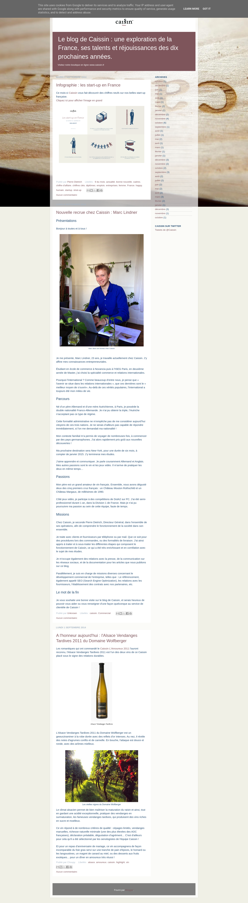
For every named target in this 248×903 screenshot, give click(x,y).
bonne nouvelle (124, 182)
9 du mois (100, 182)
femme (122, 185)
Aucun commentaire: (67, 195)
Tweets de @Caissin (165, 230)
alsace (91, 862)
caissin (93, 613)
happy (139, 185)
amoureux (101, 862)
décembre (160, 85)
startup (68, 190)
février (158, 106)
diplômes (90, 185)
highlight (120, 862)
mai (157, 94)
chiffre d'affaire (63, 185)
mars (157, 102)
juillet (157, 135)
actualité (110, 182)
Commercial (104, 613)
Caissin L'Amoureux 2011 (114, 648)
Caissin (73, 92)
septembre (160, 127)
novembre (160, 118)
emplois (101, 185)
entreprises (111, 185)
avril (157, 98)
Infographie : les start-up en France (88, 85)
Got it (207, 8)
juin (157, 89)
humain (60, 190)
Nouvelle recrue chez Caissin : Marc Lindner (96, 212)
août (157, 131)
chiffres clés (79, 185)
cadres (136, 182)
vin (127, 862)
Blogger (129, 890)
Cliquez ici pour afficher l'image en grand (79, 100)
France (130, 185)
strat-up (77, 190)
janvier (158, 110)
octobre (159, 81)
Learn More (191, 8)
